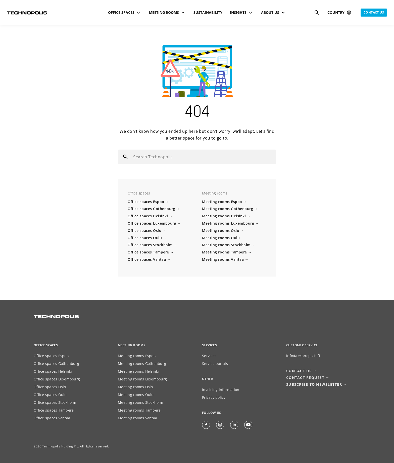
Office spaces (46, 345)
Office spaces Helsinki (148, 216)
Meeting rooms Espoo (222, 201)
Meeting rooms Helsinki (224, 216)
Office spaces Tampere (148, 252)
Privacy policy (214, 397)
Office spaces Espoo (146, 201)
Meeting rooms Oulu (221, 237)
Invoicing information (220, 389)
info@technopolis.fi (303, 355)
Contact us (374, 12)
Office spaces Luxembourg (152, 223)
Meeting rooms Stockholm (226, 244)
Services (209, 355)
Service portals (215, 363)
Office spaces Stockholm (150, 244)
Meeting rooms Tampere (224, 252)
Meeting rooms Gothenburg (227, 208)
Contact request (305, 377)
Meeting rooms (131, 345)
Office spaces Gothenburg (151, 208)
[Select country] (340, 12)
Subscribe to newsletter (314, 384)
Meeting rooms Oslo (220, 230)
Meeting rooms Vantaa (223, 259)
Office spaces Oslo (144, 230)
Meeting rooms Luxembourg (228, 223)
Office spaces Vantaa (147, 259)
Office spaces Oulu (145, 237)
